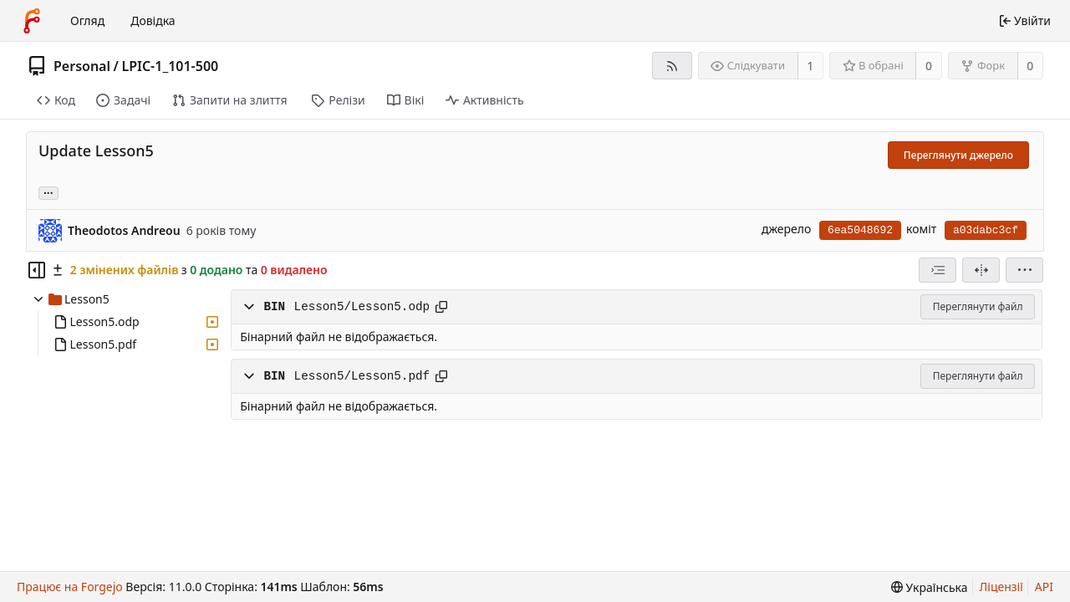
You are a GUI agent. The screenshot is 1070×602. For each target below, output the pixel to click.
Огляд (87, 20)
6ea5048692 (860, 230)
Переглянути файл (978, 306)
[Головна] (31, 21)
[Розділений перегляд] (981, 270)
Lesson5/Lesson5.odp (362, 307)
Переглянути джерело (958, 155)
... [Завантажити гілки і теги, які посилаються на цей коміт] (48, 191)
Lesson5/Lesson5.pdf (362, 376)
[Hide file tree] (36, 270)
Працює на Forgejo (70, 586)
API (1044, 586)
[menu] (1024, 270)
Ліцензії (1001, 586)
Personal (82, 66)
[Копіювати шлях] (441, 307)
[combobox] (937, 270)
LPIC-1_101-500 (169, 66)
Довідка (152, 20)
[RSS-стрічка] (671, 65)
